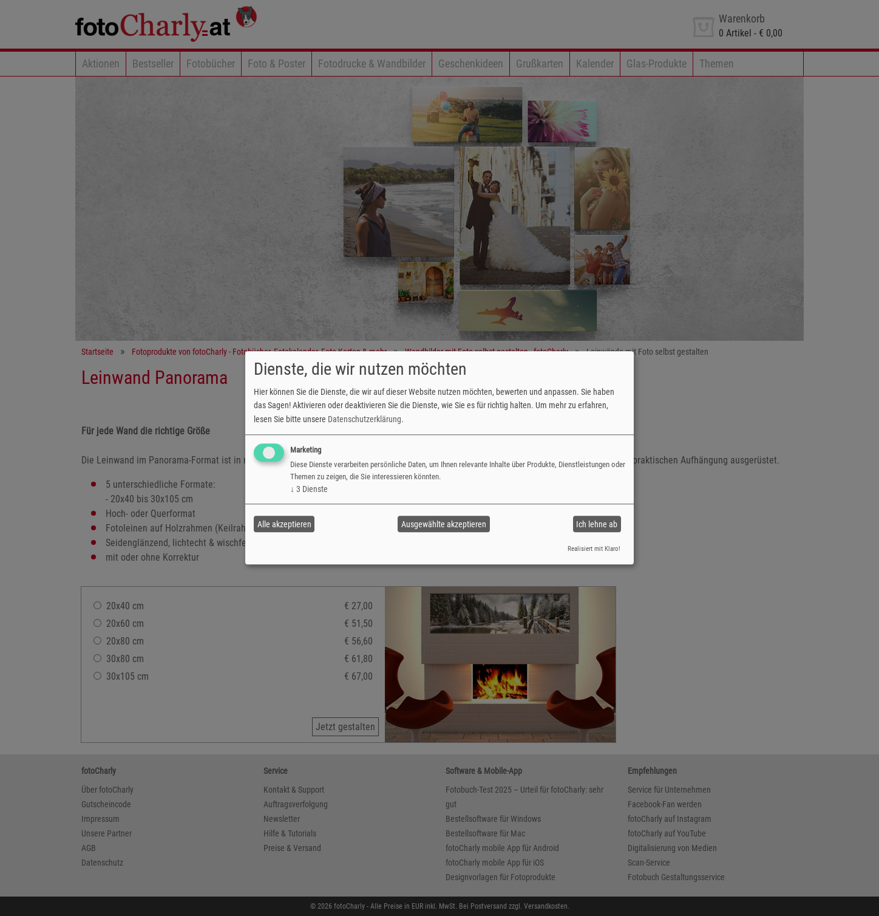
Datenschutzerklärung (364, 419)
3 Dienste (309, 489)
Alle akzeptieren (284, 524)
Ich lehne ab (596, 524)
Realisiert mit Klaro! (594, 549)
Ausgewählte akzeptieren (443, 524)
